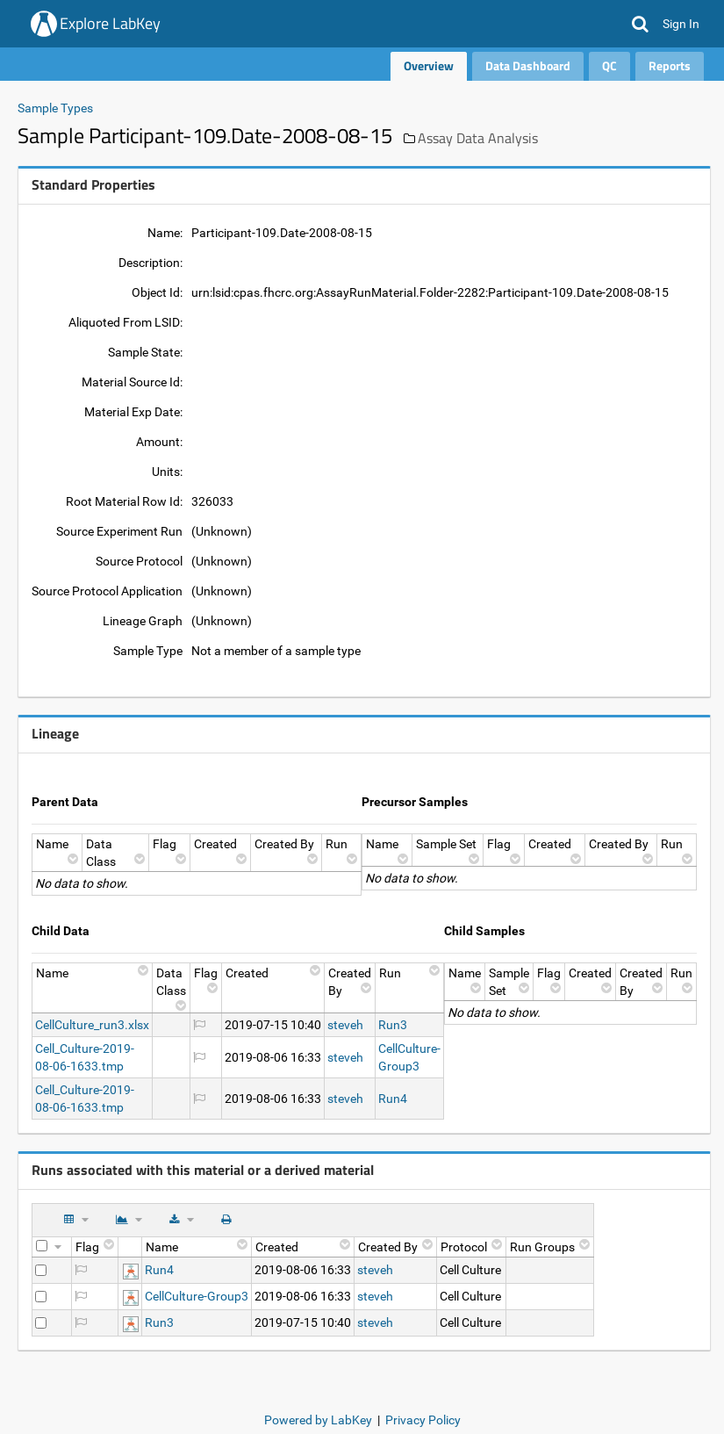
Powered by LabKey (318, 1420)
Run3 (392, 1025)
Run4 (392, 1099)
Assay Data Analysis (478, 137)
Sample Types (55, 108)
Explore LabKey (110, 23)
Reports (670, 65)
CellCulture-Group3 (196, 1296)
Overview (429, 65)
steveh (345, 1025)
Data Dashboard (527, 65)
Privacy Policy (423, 1420)
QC (609, 65)
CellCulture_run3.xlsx (92, 1025)
